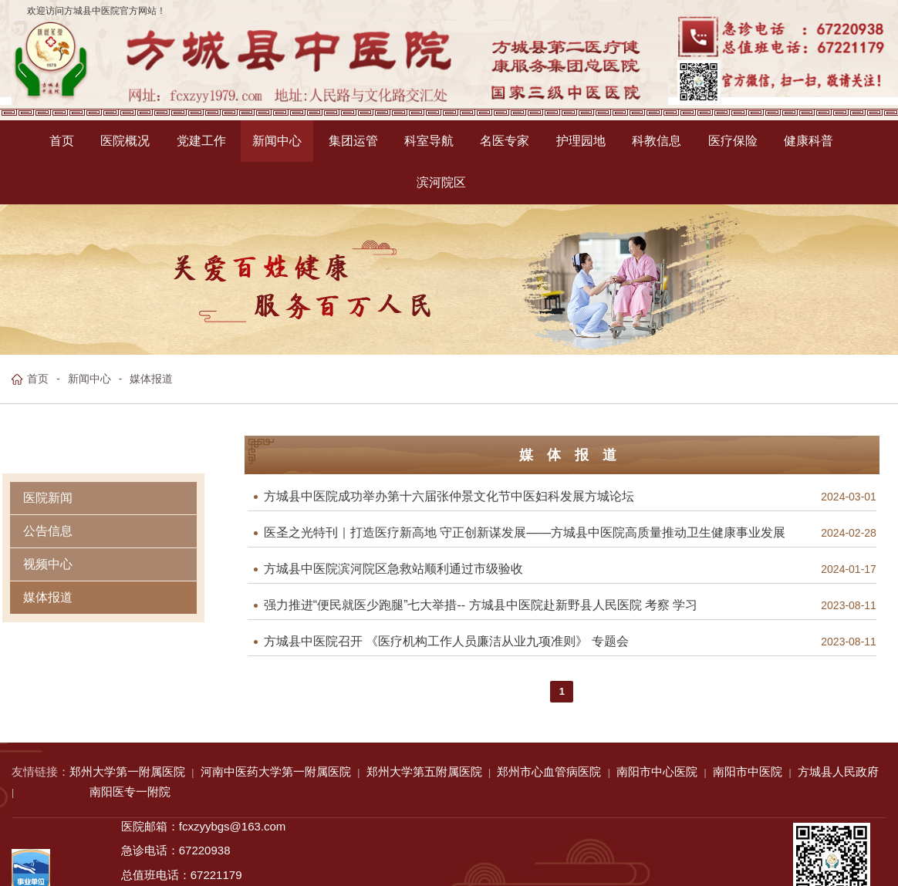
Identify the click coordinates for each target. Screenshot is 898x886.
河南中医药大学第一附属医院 (276, 771)
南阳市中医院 (747, 771)
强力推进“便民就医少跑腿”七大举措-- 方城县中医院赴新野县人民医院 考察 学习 (481, 605)
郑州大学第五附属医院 (424, 771)
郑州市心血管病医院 (549, 771)
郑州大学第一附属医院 (127, 771)
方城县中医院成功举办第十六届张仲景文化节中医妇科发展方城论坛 (449, 496)
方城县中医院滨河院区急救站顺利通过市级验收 (393, 569)
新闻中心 (89, 378)
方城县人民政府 (838, 771)
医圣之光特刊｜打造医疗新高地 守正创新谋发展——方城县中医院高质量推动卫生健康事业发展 (524, 533)
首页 (38, 378)
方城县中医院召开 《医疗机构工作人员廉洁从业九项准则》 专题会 (446, 641)
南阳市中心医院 (656, 771)
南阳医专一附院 (129, 791)
